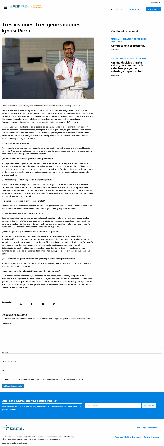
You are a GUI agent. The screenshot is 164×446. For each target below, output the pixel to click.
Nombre (6, 352)
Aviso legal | (120, 437)
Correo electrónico (10, 361)
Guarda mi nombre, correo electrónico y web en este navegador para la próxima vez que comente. (44, 379)
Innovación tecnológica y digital (128, 58)
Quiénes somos (150, 427)
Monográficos (136, 9)
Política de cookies (151, 437)
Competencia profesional (128, 45)
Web (3, 370)
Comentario (7, 323)
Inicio (139, 427)
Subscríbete (154, 9)
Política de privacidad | (134, 437)
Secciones (120, 9)
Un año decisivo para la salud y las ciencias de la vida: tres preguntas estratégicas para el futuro (128, 67)
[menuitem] (120, 9)
